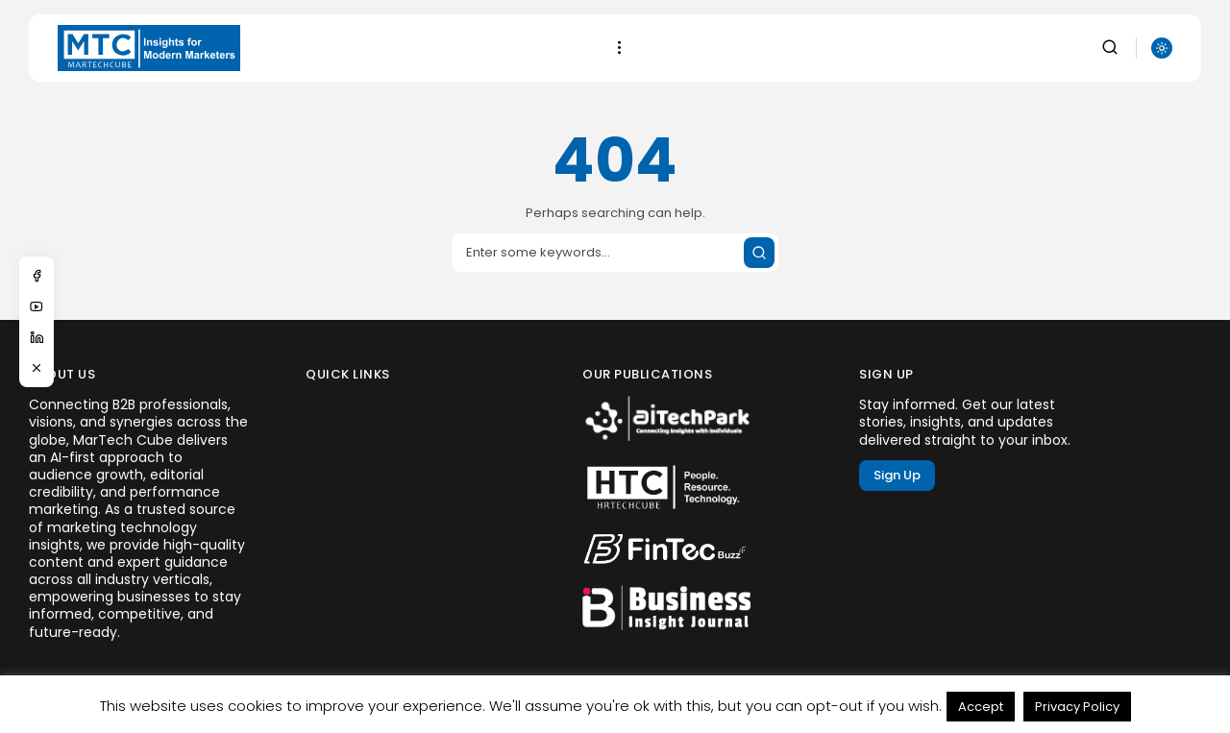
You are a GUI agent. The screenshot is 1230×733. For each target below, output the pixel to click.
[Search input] (615, 252)
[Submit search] (759, 252)
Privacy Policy (1077, 706)
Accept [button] (980, 706)
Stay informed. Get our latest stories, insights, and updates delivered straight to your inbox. (964, 422)
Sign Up (897, 475)
